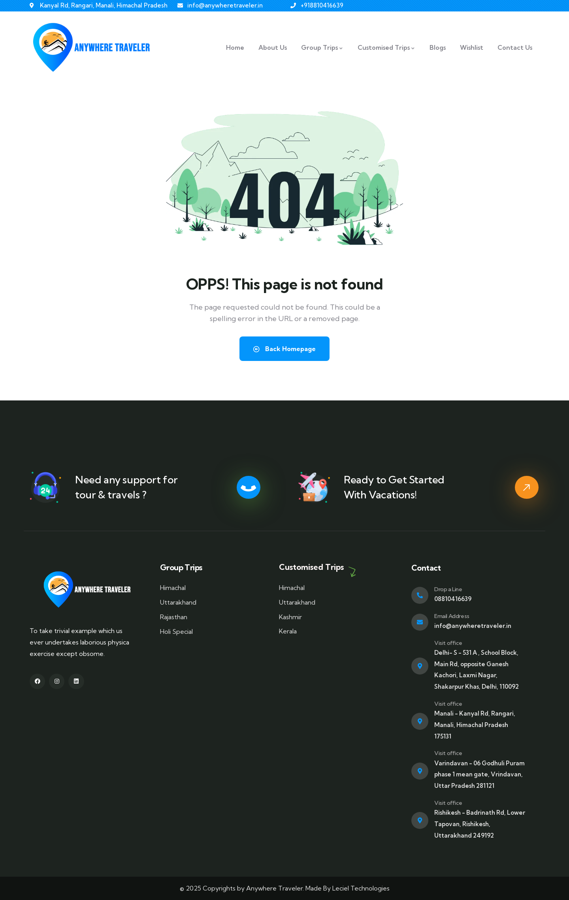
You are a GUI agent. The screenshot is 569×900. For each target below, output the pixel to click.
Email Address (451, 616)
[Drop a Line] (419, 595)
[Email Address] (419, 622)
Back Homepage (284, 349)
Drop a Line (448, 589)
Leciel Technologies (361, 888)
